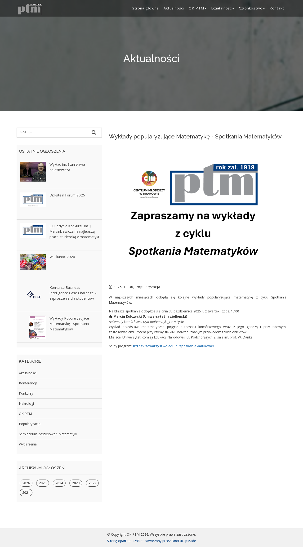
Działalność (222, 8)
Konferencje (28, 383)
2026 (26, 483)
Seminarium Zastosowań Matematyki (48, 434)
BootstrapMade (184, 540)
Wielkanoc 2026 (62, 256)
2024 (59, 483)
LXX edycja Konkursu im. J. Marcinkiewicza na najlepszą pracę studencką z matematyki (74, 231)
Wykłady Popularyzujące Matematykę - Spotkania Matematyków (69, 323)
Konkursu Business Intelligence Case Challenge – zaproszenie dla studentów (73, 293)
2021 (26, 492)
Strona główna (145, 8)
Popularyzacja (29, 424)
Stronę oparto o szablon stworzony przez (139, 540)
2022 (92, 483)
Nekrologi (26, 403)
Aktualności (174, 8)
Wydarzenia (28, 444)
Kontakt (277, 8)
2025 (42, 483)
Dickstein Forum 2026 (67, 195)
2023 (76, 483)
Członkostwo (252, 8)
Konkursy (26, 393)
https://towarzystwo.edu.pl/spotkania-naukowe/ (173, 346)
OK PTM (197, 8)
